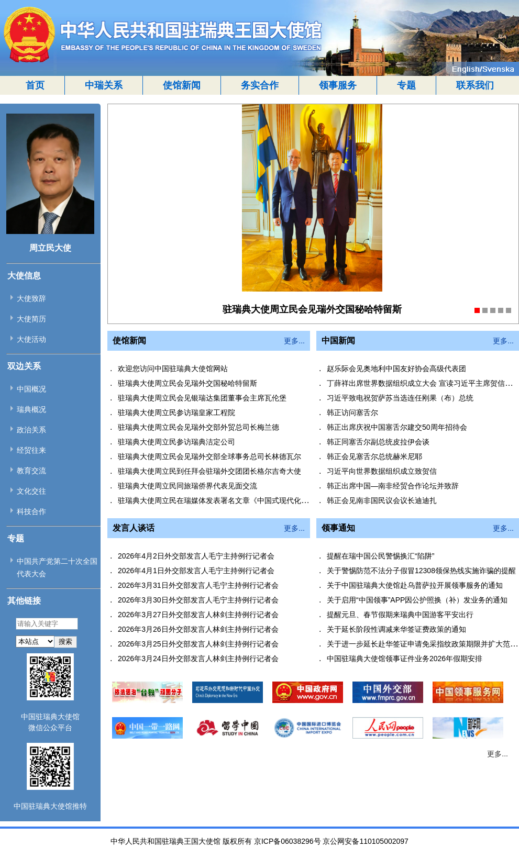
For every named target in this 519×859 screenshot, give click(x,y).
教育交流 (31, 470)
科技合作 (31, 511)
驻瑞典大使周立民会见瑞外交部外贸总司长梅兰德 (198, 427)
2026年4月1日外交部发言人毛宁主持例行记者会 (196, 570)
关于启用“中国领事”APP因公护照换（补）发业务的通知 (417, 600)
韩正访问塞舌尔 (352, 412)
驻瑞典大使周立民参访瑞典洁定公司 (176, 442)
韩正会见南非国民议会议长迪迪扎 (382, 500)
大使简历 (31, 319)
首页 (35, 85)
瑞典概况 (31, 409)
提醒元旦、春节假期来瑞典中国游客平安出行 (400, 614)
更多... (294, 341)
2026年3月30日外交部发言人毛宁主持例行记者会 (198, 600)
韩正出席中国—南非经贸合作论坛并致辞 (393, 486)
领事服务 (338, 85)
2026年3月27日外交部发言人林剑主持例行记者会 (198, 614)
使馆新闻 (182, 85)
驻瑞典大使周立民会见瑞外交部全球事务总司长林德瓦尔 (209, 456)
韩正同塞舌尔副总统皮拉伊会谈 (378, 442)
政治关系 (31, 430)
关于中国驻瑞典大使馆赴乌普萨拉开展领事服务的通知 (415, 585)
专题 (406, 85)
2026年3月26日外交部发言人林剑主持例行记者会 (198, 629)
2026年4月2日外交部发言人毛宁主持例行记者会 (196, 556)
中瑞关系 (104, 85)
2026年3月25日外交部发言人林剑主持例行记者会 (198, 644)
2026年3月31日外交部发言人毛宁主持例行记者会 (198, 585)
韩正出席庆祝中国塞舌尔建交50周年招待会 (397, 427)
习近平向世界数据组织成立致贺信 (382, 471)
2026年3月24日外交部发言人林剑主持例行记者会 (198, 658)
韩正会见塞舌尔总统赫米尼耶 (374, 456)
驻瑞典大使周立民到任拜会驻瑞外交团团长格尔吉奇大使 (209, 471)
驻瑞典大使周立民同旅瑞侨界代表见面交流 (187, 486)
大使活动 (31, 339)
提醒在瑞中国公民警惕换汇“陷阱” (380, 556)
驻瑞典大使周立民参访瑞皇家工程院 (176, 412)
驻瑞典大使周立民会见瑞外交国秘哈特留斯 (187, 383)
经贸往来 (31, 450)
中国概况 (31, 389)
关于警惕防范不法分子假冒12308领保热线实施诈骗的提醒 (421, 570)
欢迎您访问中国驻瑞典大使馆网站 (173, 368)
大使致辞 (31, 298)
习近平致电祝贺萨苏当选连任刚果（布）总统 (400, 398)
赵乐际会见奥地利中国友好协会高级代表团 (396, 368)
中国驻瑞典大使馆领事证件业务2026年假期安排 (404, 658)
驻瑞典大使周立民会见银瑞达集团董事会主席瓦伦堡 (202, 398)
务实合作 (260, 85)
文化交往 (31, 491)
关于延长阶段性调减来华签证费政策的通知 (396, 629)
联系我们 (475, 85)
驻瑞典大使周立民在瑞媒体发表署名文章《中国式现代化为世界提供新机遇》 (242, 500)
